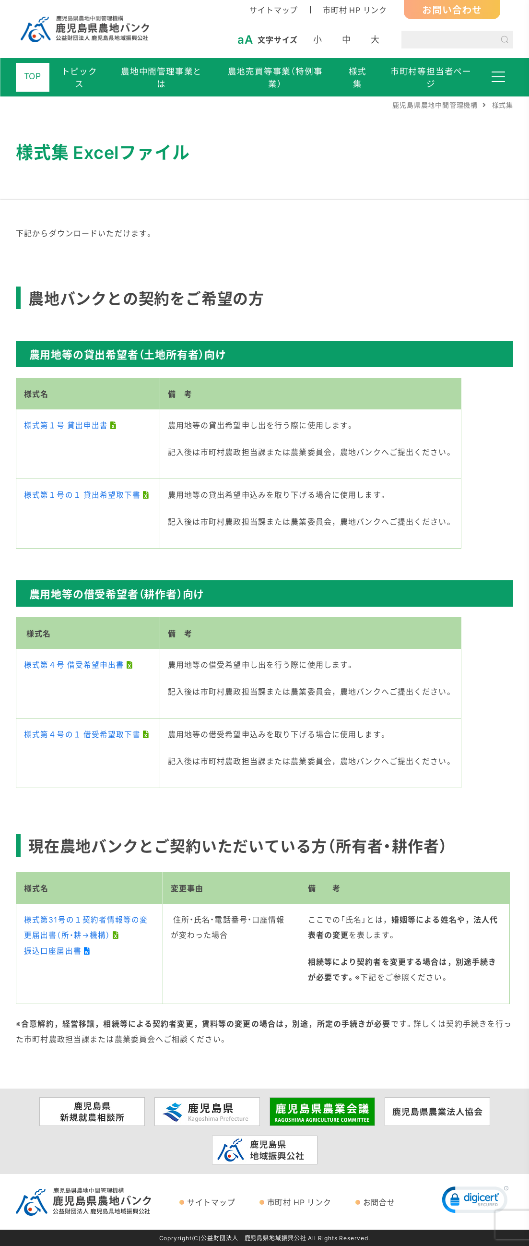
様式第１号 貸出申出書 (66, 425)
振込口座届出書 (53, 950)
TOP (32, 76)
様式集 (358, 77)
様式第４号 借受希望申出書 (74, 664)
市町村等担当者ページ (431, 77)
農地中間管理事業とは (161, 77)
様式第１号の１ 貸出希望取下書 (82, 494)
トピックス (79, 77)
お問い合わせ (452, 9)
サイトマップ (273, 9)
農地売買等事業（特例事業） (275, 77)
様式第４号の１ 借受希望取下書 (82, 734)
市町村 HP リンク (355, 9)
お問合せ (379, 1202)
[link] (475, 1202)
